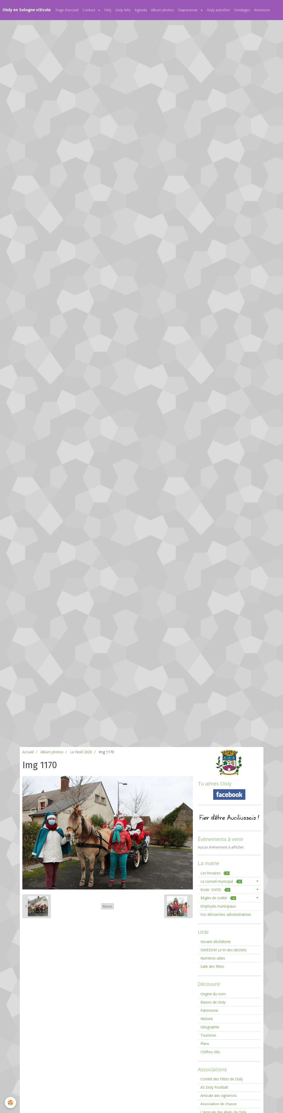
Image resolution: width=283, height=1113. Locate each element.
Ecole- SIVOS (215, 889)
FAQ (107, 10)
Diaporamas (188, 10)
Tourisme (208, 1035)
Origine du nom (212, 993)
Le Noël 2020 (81, 752)
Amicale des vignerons (218, 1095)
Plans (204, 1043)
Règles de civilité (218, 897)
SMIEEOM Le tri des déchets (223, 949)
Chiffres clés (210, 1051)
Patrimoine (209, 1010)
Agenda (141, 10)
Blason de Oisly (212, 1002)
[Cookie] (10, 1102)
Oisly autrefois (218, 10)
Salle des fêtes (212, 966)
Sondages (242, 10)
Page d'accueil (67, 10)
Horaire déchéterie (215, 941)
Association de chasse (218, 1103)
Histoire (206, 1018)
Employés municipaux (218, 906)
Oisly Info (123, 10)
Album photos (162, 10)
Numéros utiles (212, 958)
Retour (107, 906)
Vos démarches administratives (225, 914)
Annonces (262, 10)
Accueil (28, 752)
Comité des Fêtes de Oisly (221, 1079)
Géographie (209, 1027)
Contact (89, 10)
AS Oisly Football (214, 1087)
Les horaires (215, 873)
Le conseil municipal (221, 881)
